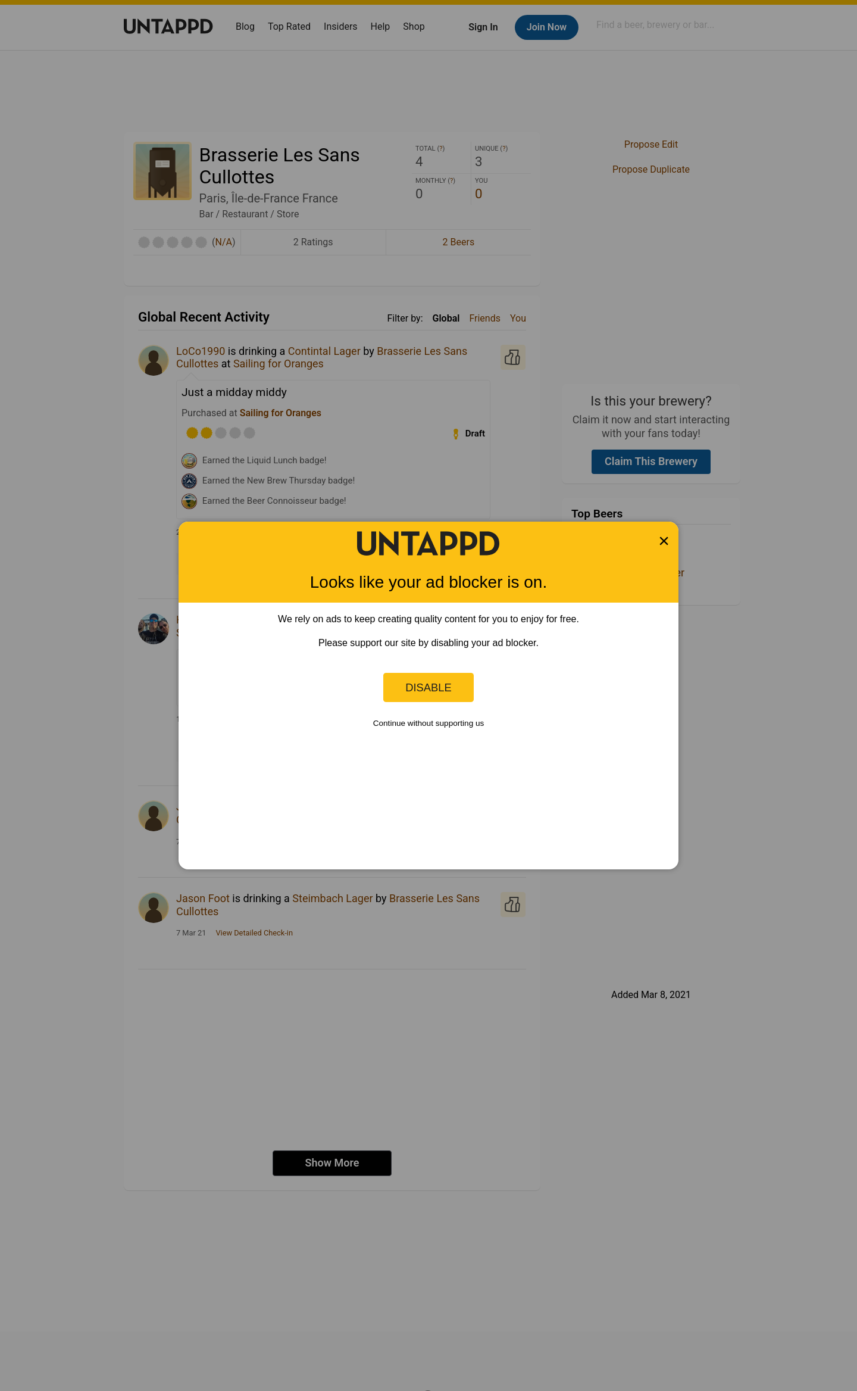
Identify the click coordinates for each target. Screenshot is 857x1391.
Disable (428, 687)
